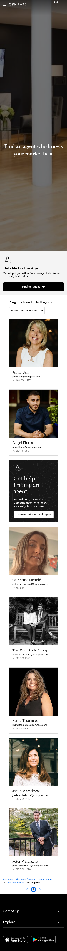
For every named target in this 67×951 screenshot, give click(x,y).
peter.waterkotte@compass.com (30, 865)
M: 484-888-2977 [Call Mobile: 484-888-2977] (21, 380)
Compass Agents (25, 878)
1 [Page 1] (33, 889)
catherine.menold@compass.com (30, 584)
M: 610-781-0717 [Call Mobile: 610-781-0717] (20, 450)
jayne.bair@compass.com (26, 376)
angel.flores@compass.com (27, 446)
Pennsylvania (45, 878)
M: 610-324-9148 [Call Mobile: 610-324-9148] (21, 658)
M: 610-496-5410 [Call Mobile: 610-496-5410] (21, 728)
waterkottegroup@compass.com (30, 654)
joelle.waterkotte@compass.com (30, 795)
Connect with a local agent (33, 514)
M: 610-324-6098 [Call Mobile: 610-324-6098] (21, 869)
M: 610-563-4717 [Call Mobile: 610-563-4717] (21, 587)
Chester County (15, 882)
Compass (8, 878)
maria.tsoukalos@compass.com (29, 724)
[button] (4, 4)
